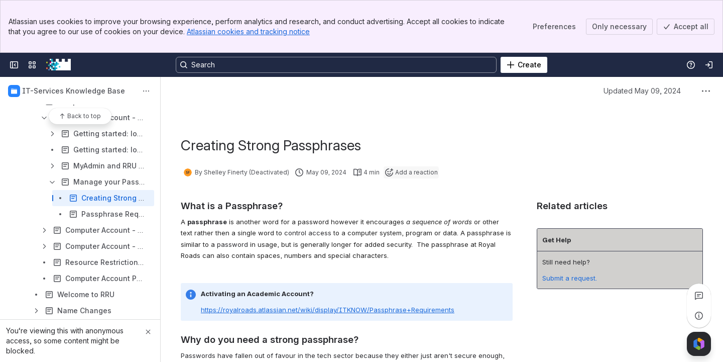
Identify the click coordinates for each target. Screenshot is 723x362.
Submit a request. (569, 278)
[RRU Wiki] (58, 65)
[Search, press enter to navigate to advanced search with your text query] (336, 65)
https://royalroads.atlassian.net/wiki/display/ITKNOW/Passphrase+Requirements (327, 310)
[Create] (524, 65)
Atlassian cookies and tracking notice (248, 31)
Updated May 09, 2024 (642, 90)
